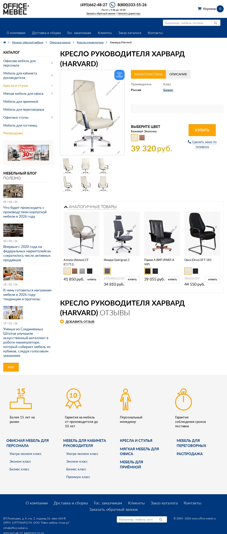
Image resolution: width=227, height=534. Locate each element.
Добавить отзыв (80, 321)
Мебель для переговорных (23, 109)
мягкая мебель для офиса (139, 451)
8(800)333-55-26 (132, 4)
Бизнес (168, 90)
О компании (16, 32)
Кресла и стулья (15, 85)
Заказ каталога (129, 32)
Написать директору (128, 13)
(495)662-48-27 (93, 4)
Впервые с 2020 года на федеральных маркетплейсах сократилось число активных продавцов (27, 253)
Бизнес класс (19, 469)
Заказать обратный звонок (100, 13)
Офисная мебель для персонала (19, 63)
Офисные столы (15, 117)
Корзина (213, 8)
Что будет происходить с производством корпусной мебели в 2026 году (25, 212)
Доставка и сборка (46, 32)
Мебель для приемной (20, 101)
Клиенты (105, 32)
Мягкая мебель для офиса (23, 93)
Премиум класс (78, 477)
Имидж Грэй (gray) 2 (117, 260)
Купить (202, 130)
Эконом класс (20, 461)
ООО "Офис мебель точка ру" (51, 522)
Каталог (11, 52)
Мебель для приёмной (131, 464)
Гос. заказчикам (79, 32)
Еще (11, 367)
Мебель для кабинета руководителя (20, 75)
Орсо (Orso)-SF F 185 (198, 260)
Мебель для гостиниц (20, 125)
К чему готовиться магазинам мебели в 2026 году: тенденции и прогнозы (27, 294)
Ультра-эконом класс (25, 453)
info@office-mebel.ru (15, 528)
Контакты (155, 32)
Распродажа (13, 133)
